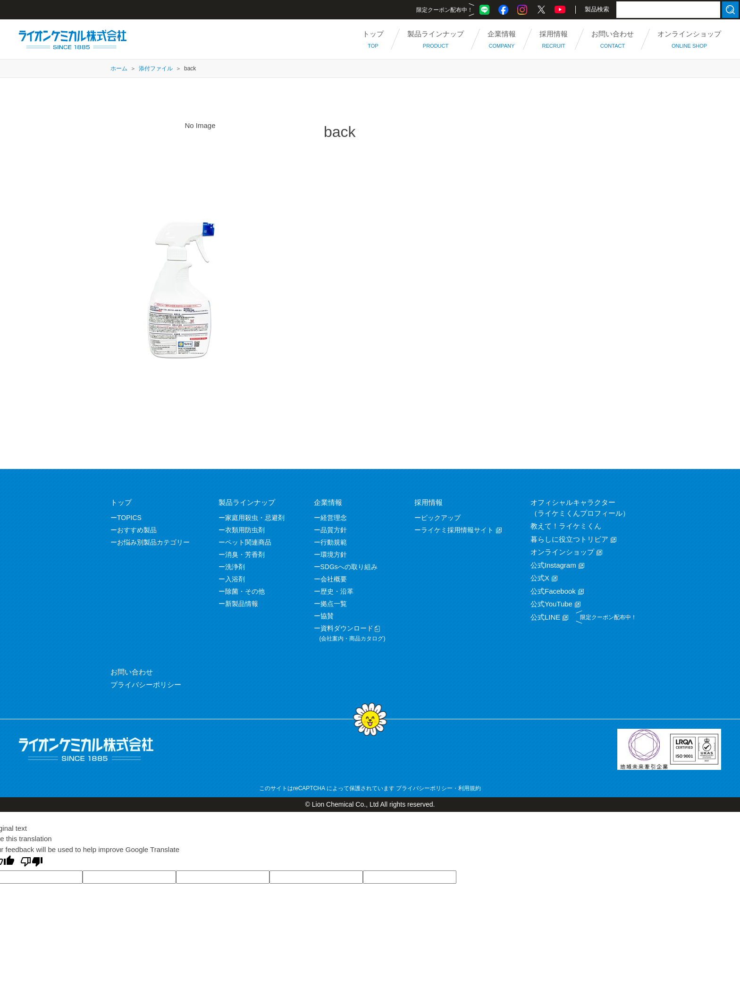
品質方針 (333, 530)
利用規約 (469, 788)
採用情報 (428, 502)
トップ (121, 502)
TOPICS (129, 517)
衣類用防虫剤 (245, 530)
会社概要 (333, 579)
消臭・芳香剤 (245, 554)
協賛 (327, 616)
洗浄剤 (235, 567)
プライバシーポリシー (145, 685)
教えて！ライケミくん (565, 526)
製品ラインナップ (247, 502)
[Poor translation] (31, 862)
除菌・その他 (245, 591)
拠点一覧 (333, 603)
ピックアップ (441, 517)
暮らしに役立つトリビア (569, 539)
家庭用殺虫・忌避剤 (255, 517)
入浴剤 (235, 579)
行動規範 (333, 542)
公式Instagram (553, 565)
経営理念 (333, 517)
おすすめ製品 (137, 530)
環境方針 (333, 554)
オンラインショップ (562, 552)
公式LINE (545, 617)
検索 (730, 9)
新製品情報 (241, 603)
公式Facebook (553, 591)
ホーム (118, 68)
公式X (539, 578)
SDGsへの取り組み (349, 567)
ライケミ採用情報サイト (457, 530)
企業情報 (328, 502)
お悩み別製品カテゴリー (153, 542)
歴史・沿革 (336, 591)
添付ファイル (156, 68)
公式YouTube (551, 604)
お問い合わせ (131, 672)
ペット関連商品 (248, 542)
